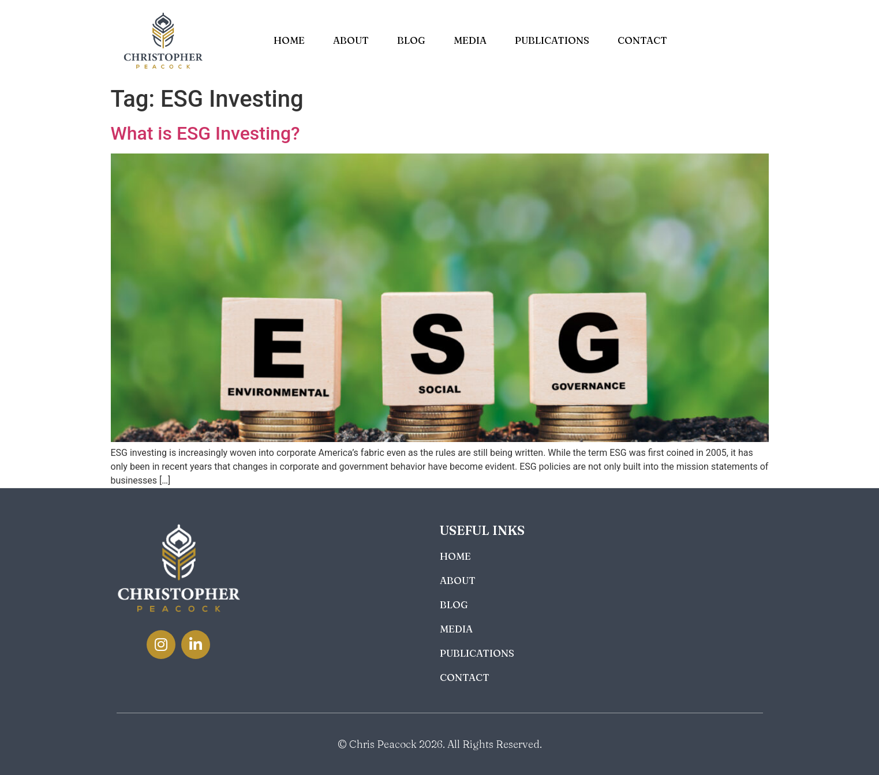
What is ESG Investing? (205, 133)
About (351, 40)
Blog (411, 40)
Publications (552, 40)
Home (289, 40)
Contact (642, 40)
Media (470, 40)
